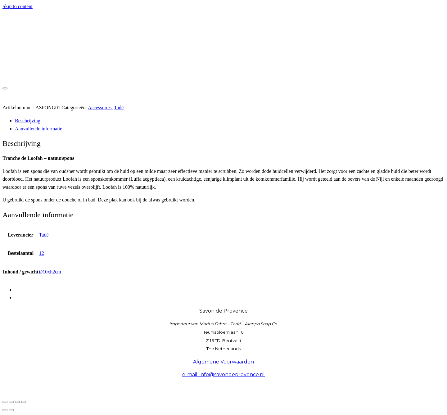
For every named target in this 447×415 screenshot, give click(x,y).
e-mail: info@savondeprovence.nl (223, 374)
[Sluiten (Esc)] (23, 402)
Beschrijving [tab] (27, 120)
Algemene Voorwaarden (223, 362)
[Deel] (17, 402)
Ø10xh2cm (50, 271)
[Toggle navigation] (4, 88)
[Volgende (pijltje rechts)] (11, 410)
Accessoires (99, 107)
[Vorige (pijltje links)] (4, 410)
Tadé (119, 107)
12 (41, 253)
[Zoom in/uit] (4, 402)
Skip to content (17, 6)
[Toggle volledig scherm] (11, 402)
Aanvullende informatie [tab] (38, 128)
